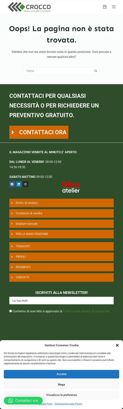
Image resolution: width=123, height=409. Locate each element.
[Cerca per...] (57, 71)
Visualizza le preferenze (61, 395)
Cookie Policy (46, 404)
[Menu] (114, 7)
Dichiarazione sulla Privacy (68, 404)
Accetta (61, 374)
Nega (61, 384)
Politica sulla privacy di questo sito (86, 311)
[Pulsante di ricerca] (96, 71)
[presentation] (38, 330)
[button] (117, 345)
